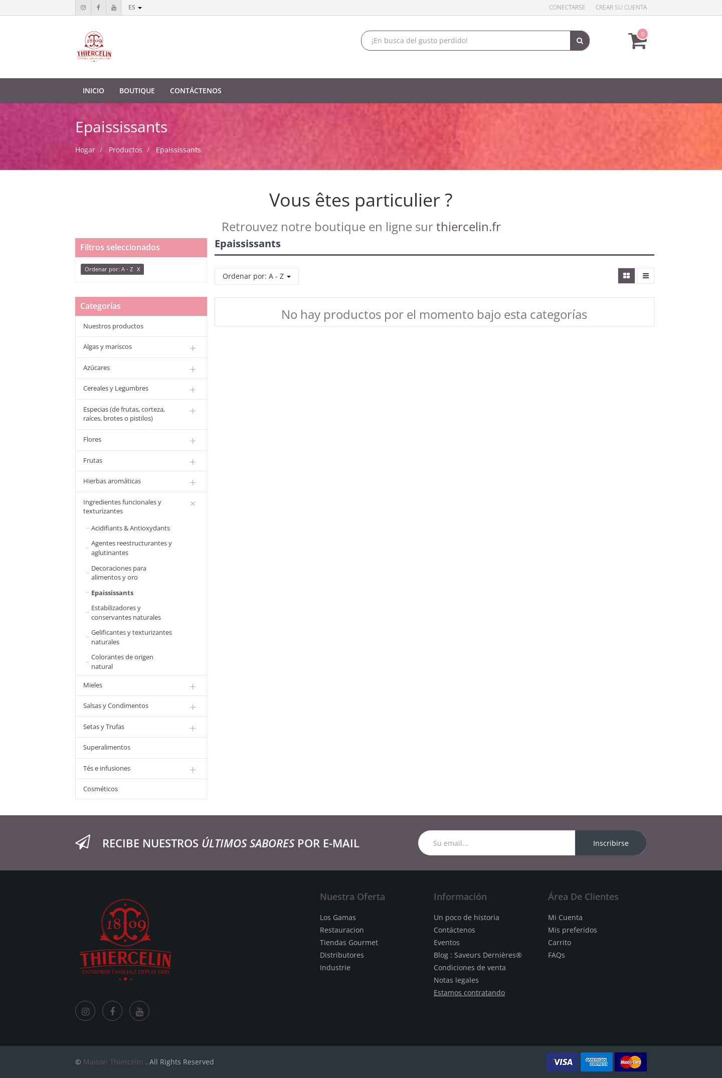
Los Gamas (338, 917)
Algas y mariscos (107, 346)
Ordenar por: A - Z (257, 276)
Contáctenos (454, 930)
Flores (92, 439)
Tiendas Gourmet (349, 942)
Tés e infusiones (106, 768)
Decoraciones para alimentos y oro (118, 573)
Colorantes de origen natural (122, 661)
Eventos (447, 942)
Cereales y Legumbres (115, 388)
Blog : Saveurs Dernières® (478, 955)
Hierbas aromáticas (112, 480)
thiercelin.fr (468, 226)
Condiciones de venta (470, 967)
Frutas (92, 460)
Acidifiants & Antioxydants (130, 527)
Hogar (85, 149)
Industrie (335, 967)
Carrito (559, 942)
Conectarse (567, 7)
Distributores (342, 955)
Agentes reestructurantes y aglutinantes (131, 547)
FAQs (556, 955)
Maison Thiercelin (113, 1061)
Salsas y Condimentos (115, 705)
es (135, 7)
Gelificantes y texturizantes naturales (131, 637)
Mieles (92, 684)
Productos (125, 149)
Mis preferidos (572, 930)
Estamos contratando (469, 992)
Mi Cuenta (565, 917)
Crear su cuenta (621, 7)
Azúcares (96, 367)
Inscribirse (611, 843)
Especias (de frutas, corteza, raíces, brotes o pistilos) (124, 414)
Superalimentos (106, 747)
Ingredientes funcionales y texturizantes (122, 506)
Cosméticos (100, 788)
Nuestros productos (113, 325)
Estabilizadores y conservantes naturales (126, 612)
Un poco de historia (466, 917)
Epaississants (178, 149)
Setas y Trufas (103, 726)
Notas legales (456, 980)
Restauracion (342, 930)
